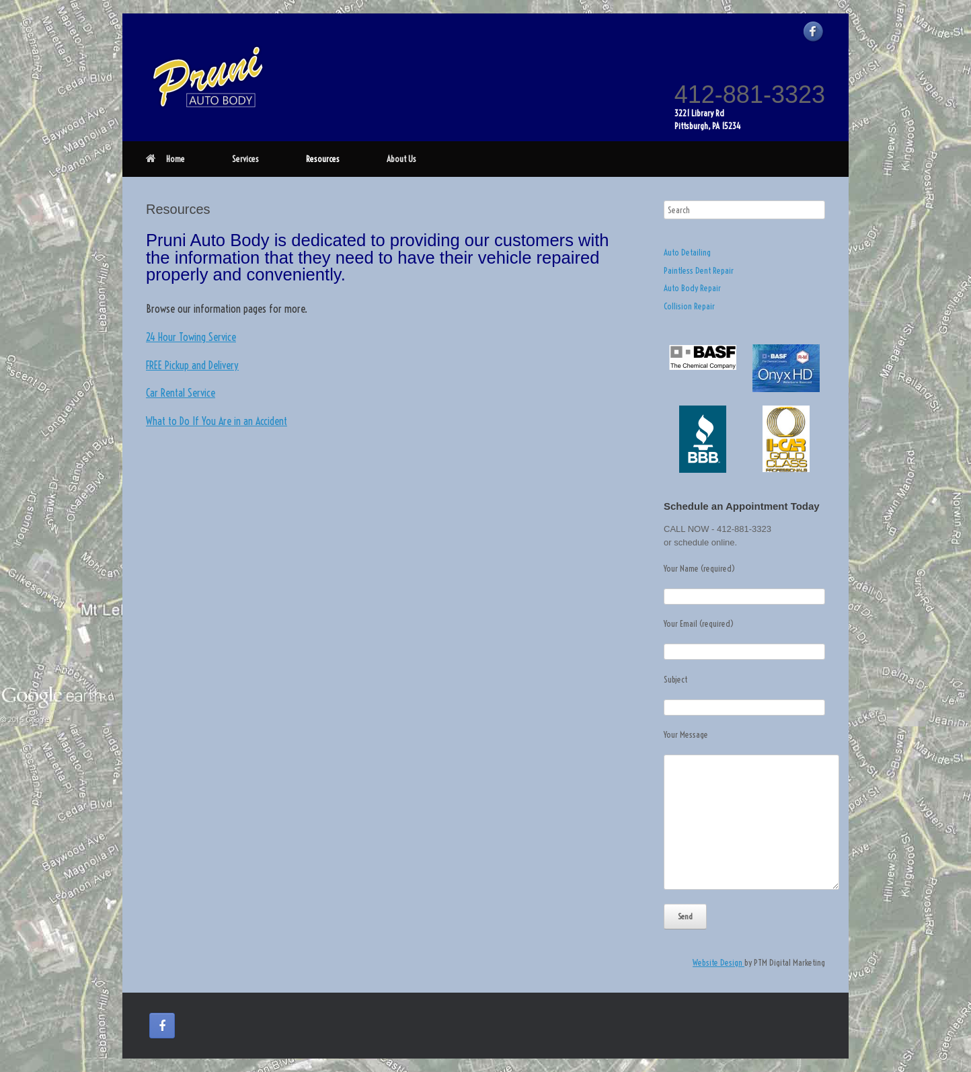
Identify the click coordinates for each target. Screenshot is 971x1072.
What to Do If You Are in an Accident (216, 421)
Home (165, 158)
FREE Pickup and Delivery (192, 365)
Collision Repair (689, 306)
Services (245, 158)
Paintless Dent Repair (699, 270)
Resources (323, 158)
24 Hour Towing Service (191, 337)
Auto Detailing (687, 252)
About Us (401, 158)
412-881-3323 (749, 94)
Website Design (718, 962)
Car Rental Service (180, 392)
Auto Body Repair (692, 287)
